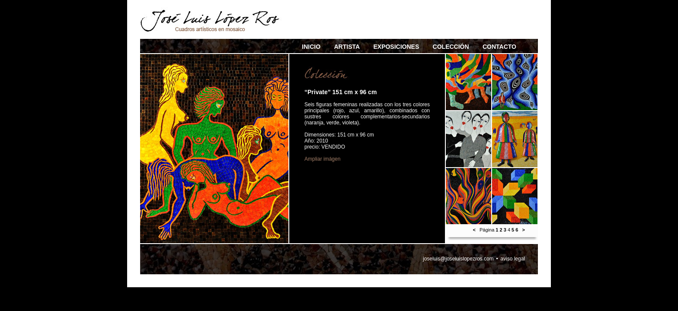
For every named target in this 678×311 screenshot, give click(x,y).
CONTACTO (499, 46)
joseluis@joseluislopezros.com (458, 259)
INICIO (311, 46)
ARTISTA (347, 46)
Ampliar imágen (322, 159)
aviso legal (512, 259)
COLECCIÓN (451, 46)
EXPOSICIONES (396, 46)
